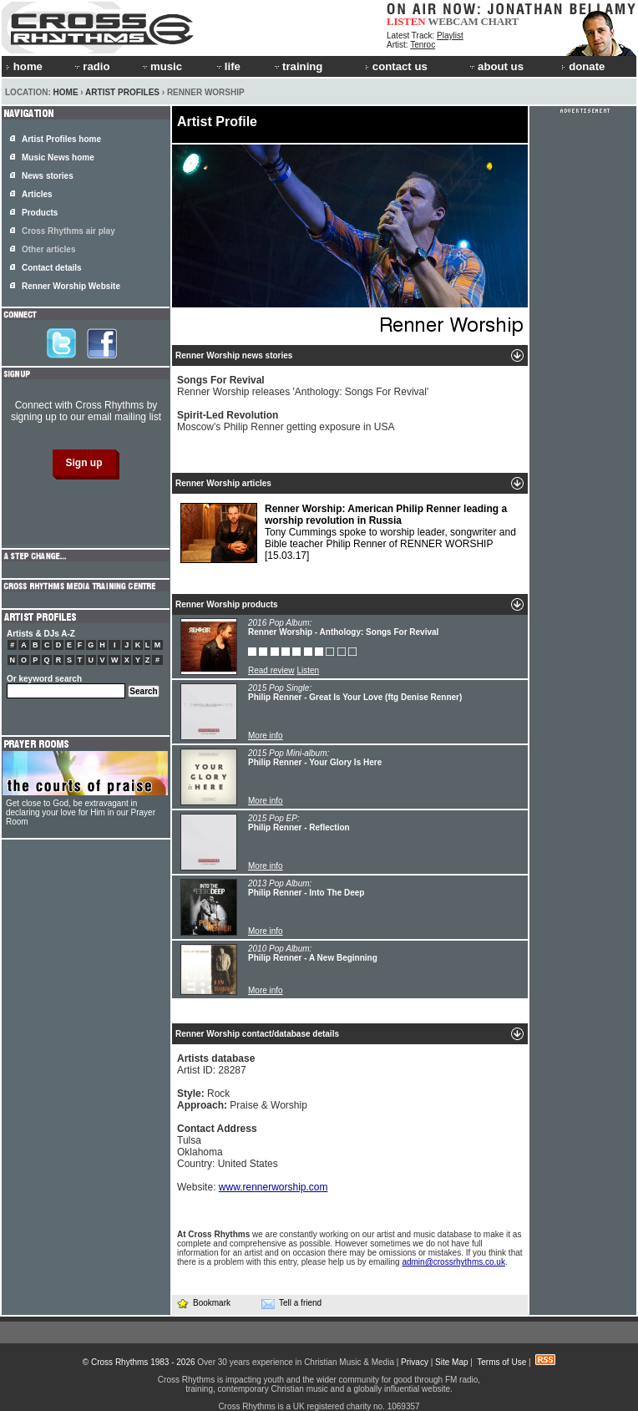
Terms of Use (501, 1362)
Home (65, 92)
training (297, 66)
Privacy (414, 1362)
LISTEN (406, 21)
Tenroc (422, 44)
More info (265, 735)
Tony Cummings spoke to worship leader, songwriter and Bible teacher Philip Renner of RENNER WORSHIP (348, 533)
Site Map (451, 1362)
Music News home (58, 157)
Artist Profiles (122, 92)
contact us (396, 66)
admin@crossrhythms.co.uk (453, 1261)
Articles (37, 194)
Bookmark (203, 1302)
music (161, 66)
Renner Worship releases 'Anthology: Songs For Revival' (302, 386)
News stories (47, 175)
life (228, 66)
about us (496, 66)
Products (40, 212)
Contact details (52, 267)
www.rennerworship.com (273, 1187)
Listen (307, 670)
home (24, 66)
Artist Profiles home (61, 139)
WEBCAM (453, 21)
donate (583, 66)
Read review (271, 670)
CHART (500, 21)
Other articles (48, 249)
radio (91, 66)
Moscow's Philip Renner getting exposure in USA (285, 421)
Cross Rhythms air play (68, 231)
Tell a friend (291, 1303)
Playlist (450, 35)
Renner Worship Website (71, 286)
